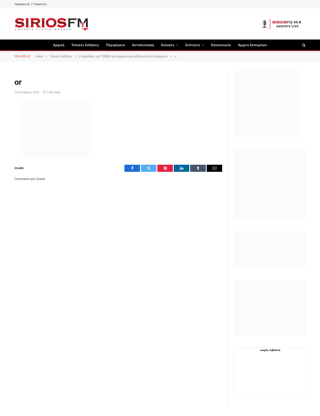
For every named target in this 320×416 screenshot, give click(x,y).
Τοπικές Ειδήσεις (85, 45)
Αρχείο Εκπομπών (252, 45)
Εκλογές (167, 45)
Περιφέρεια (115, 45)
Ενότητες (192, 45)
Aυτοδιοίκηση (143, 45)
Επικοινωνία (221, 45)
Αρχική (58, 45)
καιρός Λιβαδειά (270, 350)
